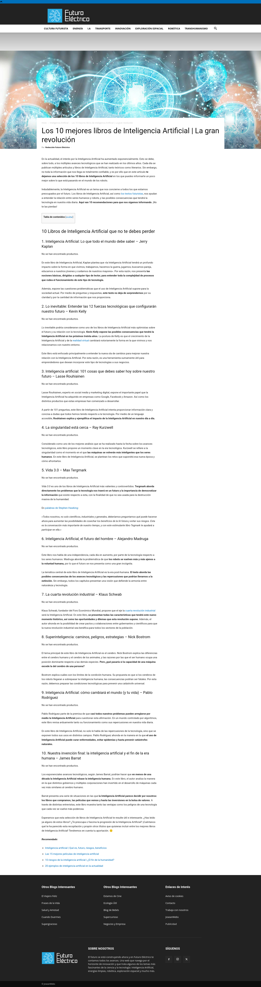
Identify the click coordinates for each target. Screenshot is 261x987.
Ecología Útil (110, 903)
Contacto (170, 903)
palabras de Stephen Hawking (61, 507)
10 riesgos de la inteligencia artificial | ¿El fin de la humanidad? (79, 859)
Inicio (44, 122)
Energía (78, 28)
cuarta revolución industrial (140, 610)
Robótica (174, 28)
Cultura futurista (56, 28)
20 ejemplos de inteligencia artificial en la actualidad (74, 865)
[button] (215, 28)
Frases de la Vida (51, 903)
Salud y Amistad (50, 910)
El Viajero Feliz (49, 896)
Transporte (102, 28)
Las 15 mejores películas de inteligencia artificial (72, 853)
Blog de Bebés (111, 910)
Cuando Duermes (51, 917)
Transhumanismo (196, 28)
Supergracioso (49, 924)
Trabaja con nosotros (176, 910)
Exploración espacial (149, 28)
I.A (89, 28)
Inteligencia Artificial (59, 122)
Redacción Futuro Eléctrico (57, 147)
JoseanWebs (172, 917)
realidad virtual (81, 340)
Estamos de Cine (113, 896)
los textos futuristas (132, 193)
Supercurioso (111, 917)
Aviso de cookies (174, 896)
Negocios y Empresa (114, 924)
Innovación (122, 28)
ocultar (69, 217)
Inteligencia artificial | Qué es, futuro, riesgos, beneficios (76, 847)
